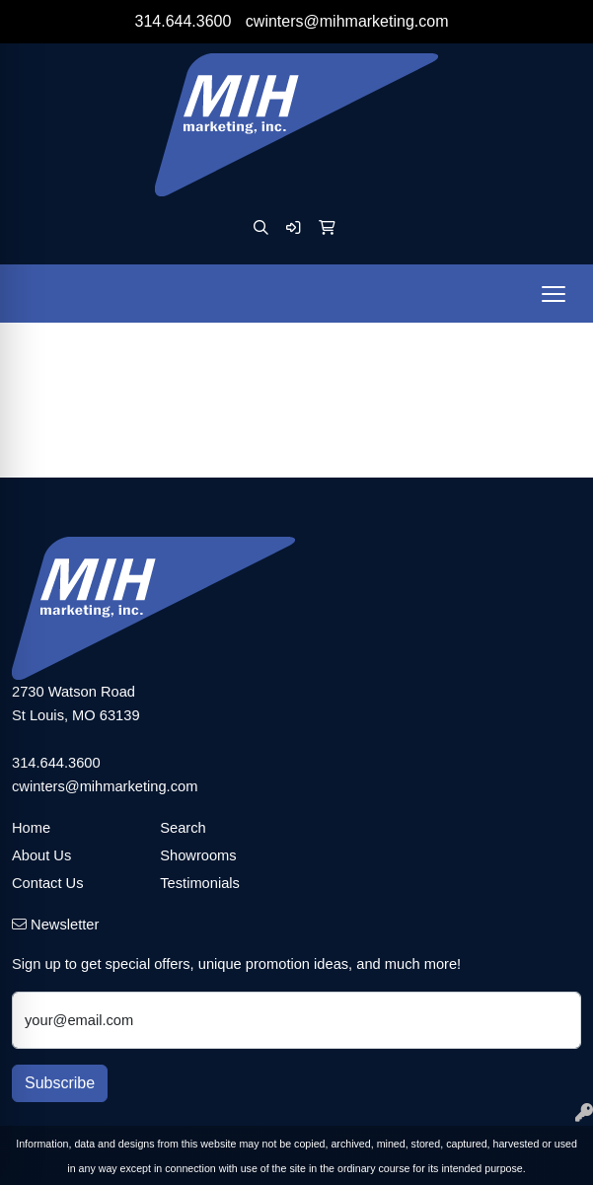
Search (182, 828)
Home (31, 828)
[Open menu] (553, 294)
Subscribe (60, 1082)
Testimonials (200, 883)
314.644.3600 (183, 21)
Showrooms (198, 855)
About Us (41, 855)
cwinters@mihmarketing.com (347, 21)
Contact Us (48, 883)
